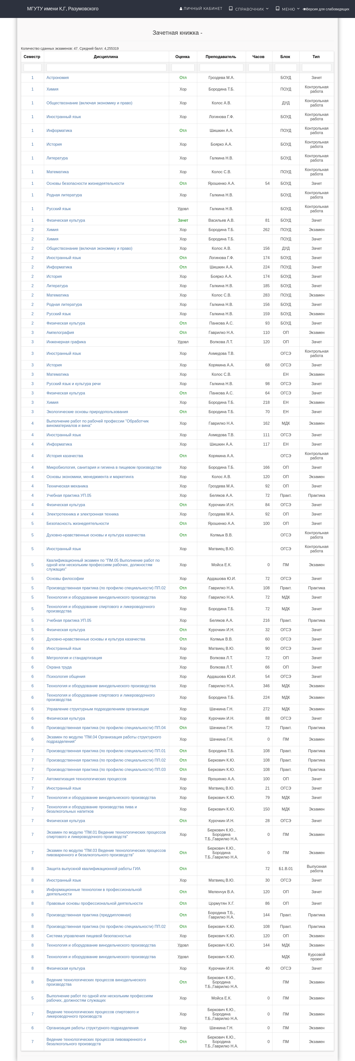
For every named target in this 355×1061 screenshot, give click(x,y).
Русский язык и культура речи (74, 384)
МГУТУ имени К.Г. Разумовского (62, 8)
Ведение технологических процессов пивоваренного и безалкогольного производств (96, 1041)
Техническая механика (67, 486)
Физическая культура (66, 220)
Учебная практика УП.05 (69, 495)
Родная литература (64, 195)
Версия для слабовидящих (326, 9)
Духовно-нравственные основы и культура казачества (96, 535)
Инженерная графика (66, 342)
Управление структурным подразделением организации (98, 709)
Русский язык (59, 209)
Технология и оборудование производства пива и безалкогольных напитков (92, 809)
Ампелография (60, 332)
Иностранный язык (64, 117)
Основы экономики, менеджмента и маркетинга (90, 477)
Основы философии (65, 579)
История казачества (65, 456)
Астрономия (58, 78)
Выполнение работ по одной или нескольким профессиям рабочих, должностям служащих (100, 998)
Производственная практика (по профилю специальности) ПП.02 (106, 588)
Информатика (59, 130)
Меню (288, 9)
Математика (58, 172)
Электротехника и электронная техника (83, 514)
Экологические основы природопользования (87, 412)
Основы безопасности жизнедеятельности (85, 183)
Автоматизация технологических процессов (86, 779)
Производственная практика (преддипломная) (89, 915)
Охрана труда (59, 667)
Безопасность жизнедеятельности (78, 523)
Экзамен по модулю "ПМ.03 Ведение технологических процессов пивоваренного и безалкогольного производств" (106, 852)
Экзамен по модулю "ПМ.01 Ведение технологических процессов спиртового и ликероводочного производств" (106, 834)
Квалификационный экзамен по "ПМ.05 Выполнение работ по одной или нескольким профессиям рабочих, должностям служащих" (103, 564)
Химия (52, 89)
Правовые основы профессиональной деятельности (95, 903)
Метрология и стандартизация (74, 658)
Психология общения (66, 676)
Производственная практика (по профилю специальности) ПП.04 (106, 728)
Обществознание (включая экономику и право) (89, 103)
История (54, 144)
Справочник (249, 9)
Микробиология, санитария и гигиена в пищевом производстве (104, 467)
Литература (57, 158)
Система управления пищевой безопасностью (89, 936)
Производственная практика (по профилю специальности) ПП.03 (106, 769)
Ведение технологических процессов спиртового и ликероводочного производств (93, 1014)
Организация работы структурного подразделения (93, 1028)
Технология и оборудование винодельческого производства (101, 597)
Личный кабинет (201, 8)
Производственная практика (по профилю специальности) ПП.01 (106, 751)
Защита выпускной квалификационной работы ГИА (94, 869)
